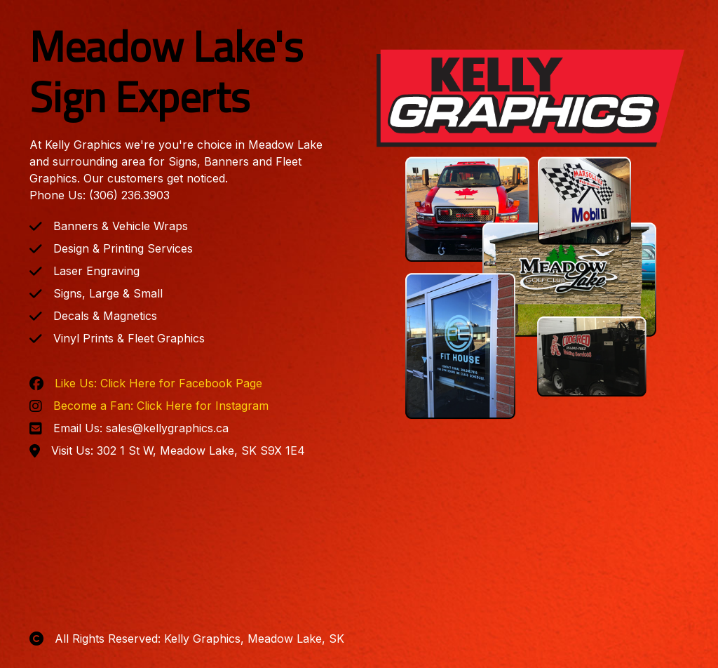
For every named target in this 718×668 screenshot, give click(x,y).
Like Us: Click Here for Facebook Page (158, 383)
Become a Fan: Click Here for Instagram (161, 406)
